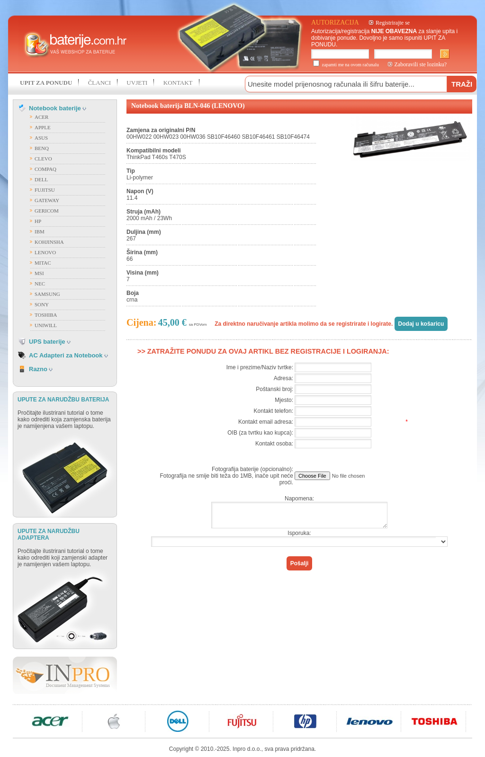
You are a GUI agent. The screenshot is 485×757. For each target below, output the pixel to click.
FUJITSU (45, 190)
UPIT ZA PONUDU (46, 82)
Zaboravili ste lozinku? (421, 64)
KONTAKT (178, 82)
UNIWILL (46, 325)
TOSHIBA (46, 315)
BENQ (42, 148)
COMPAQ (45, 169)
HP (38, 221)
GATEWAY (47, 200)
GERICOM (47, 211)
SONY (42, 304)
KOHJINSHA (49, 242)
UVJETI (136, 82)
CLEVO (43, 158)
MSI (39, 273)
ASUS (41, 138)
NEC (40, 283)
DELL (41, 179)
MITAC (43, 263)
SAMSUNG (47, 294)
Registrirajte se (393, 22)
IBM (40, 231)
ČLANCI (99, 82)
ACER (41, 117)
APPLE (43, 127)
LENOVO (45, 252)
